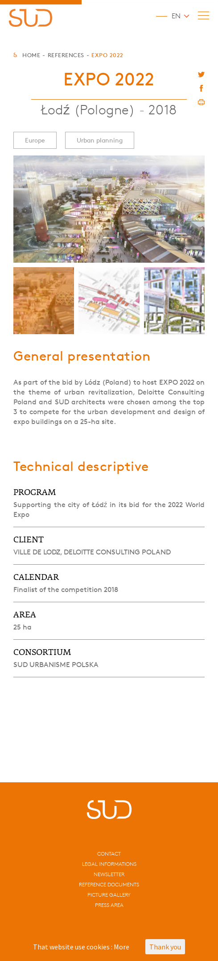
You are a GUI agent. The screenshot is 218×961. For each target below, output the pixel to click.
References (66, 55)
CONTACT (109, 853)
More (121, 946)
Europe (35, 140)
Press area (109, 905)
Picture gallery (109, 894)
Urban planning (100, 140)
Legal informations (109, 863)
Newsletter (109, 874)
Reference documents (109, 884)
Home (31, 55)
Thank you (165, 946)
